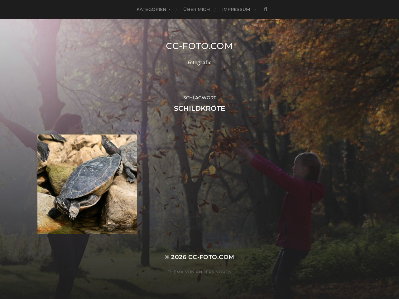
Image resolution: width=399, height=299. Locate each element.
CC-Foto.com (199, 46)
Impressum (236, 9)
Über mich (196, 9)
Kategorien (151, 9)
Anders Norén (214, 271)
